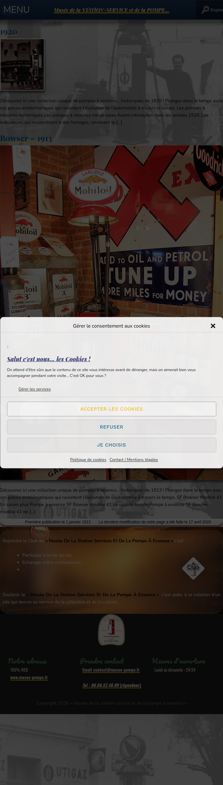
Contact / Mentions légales (134, 459)
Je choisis (111, 445)
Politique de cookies (88, 459)
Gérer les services (35, 388)
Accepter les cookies (111, 409)
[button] (213, 325)
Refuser (111, 427)
